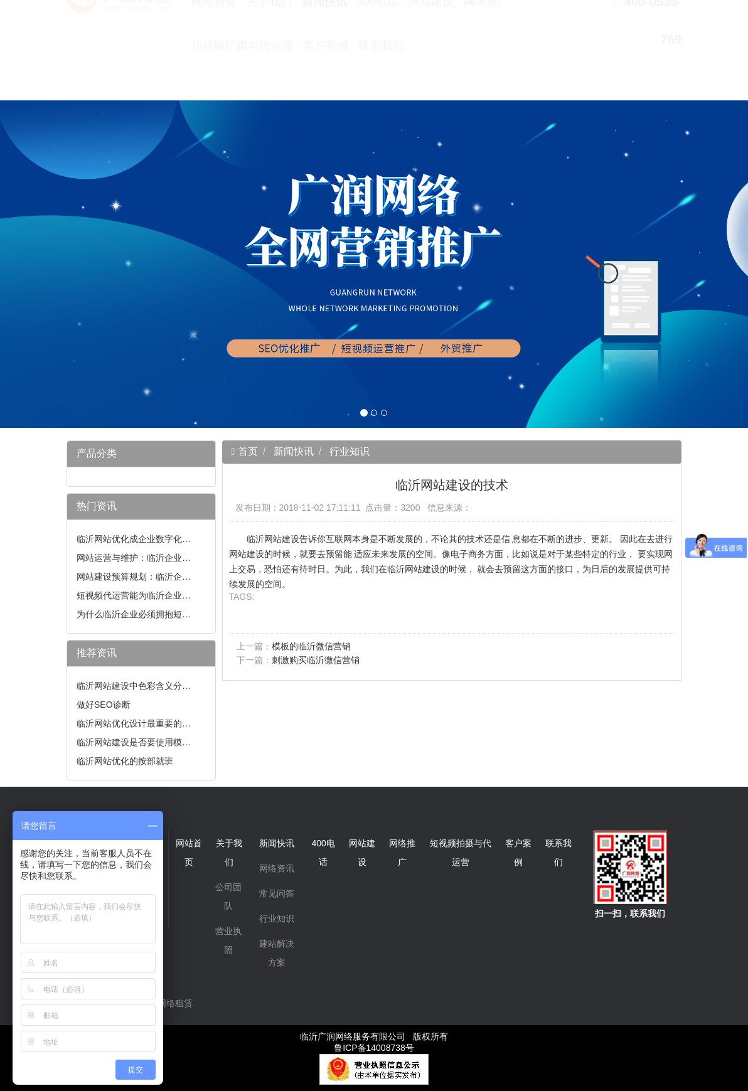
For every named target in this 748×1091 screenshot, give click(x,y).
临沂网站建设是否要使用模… (134, 742)
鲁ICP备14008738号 (374, 1048)
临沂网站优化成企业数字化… (134, 539)
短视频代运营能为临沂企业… (134, 595)
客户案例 (325, 75)
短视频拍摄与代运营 (242, 75)
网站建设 (431, 31)
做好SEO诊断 (104, 705)
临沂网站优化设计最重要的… (134, 723)
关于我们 (269, 31)
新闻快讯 (324, 31)
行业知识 (349, 451)
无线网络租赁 (166, 1003)
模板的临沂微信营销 (311, 646)
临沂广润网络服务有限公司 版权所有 (374, 1036)
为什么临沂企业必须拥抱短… (134, 614)
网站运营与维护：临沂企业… (134, 558)
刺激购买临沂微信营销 (316, 660)
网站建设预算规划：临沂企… (134, 577)
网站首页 (214, 31)
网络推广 (486, 31)
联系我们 (380, 75)
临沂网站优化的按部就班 (125, 761)
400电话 (377, 31)
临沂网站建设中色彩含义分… (134, 686)
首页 (246, 451)
